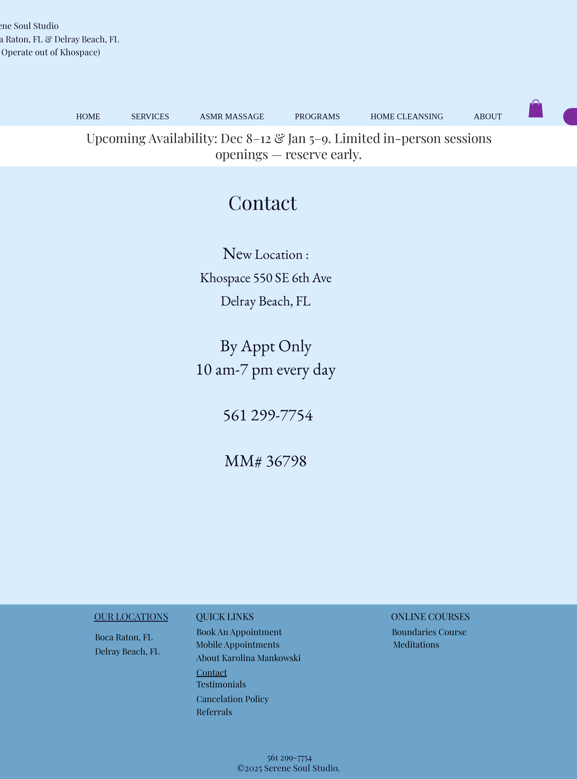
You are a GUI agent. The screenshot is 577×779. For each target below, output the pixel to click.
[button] (535, 108)
